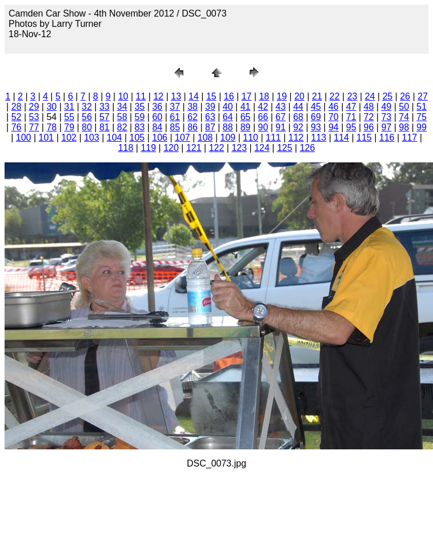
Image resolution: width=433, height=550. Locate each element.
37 (175, 106)
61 (175, 117)
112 (296, 137)
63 (210, 117)
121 (194, 148)
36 (157, 106)
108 (205, 137)
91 (280, 127)
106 (159, 137)
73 (386, 117)
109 (228, 137)
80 (87, 127)
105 (137, 137)
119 (148, 148)
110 (250, 137)
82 (122, 127)
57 (104, 117)
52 (16, 117)
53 (34, 117)
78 (51, 127)
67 (280, 117)
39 (210, 106)
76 (16, 127)
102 (69, 137)
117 (410, 137)
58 (122, 117)
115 (364, 137)
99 (421, 127)
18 (264, 96)
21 (317, 96)
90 (263, 127)
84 (157, 127)
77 (34, 127)
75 (421, 117)
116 (387, 137)
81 (104, 127)
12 (158, 96)
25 (387, 96)
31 (69, 106)
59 (140, 117)
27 (423, 96)
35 (140, 106)
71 (351, 117)
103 (91, 137)
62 (192, 117)
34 (122, 106)
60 (157, 117)
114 (341, 137)
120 (171, 148)
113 (319, 137)
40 (228, 106)
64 (228, 117)
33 (104, 106)
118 (126, 148)
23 (352, 96)
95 (351, 127)
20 (299, 96)
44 (298, 106)
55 (69, 117)
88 (228, 127)
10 (123, 96)
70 (333, 117)
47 (351, 106)
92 (298, 127)
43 (280, 106)
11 (141, 96)
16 (229, 96)
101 (46, 137)
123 (239, 148)
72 (369, 117)
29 (34, 106)
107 (182, 137)
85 (175, 127)
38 (192, 106)
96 (369, 127)
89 (245, 127)
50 (404, 106)
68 (298, 117)
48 (369, 106)
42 (263, 106)
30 (51, 106)
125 (284, 148)
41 (245, 106)
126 (307, 148)
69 (316, 117)
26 (405, 96)
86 (192, 127)
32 (87, 106)
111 (273, 137)
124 (262, 148)
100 (23, 137)
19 (281, 96)
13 (176, 96)
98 (404, 127)
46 (333, 106)
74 (404, 117)
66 (263, 117)
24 (370, 96)
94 (333, 127)
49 (386, 106)
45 (316, 106)
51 (421, 106)
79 (69, 127)
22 (335, 96)
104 (114, 137)
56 (87, 117)
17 (247, 96)
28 (16, 106)
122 (216, 148)
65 (245, 117)
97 (386, 127)
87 (210, 127)
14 (194, 96)
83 (140, 127)
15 (211, 96)
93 (316, 127)
